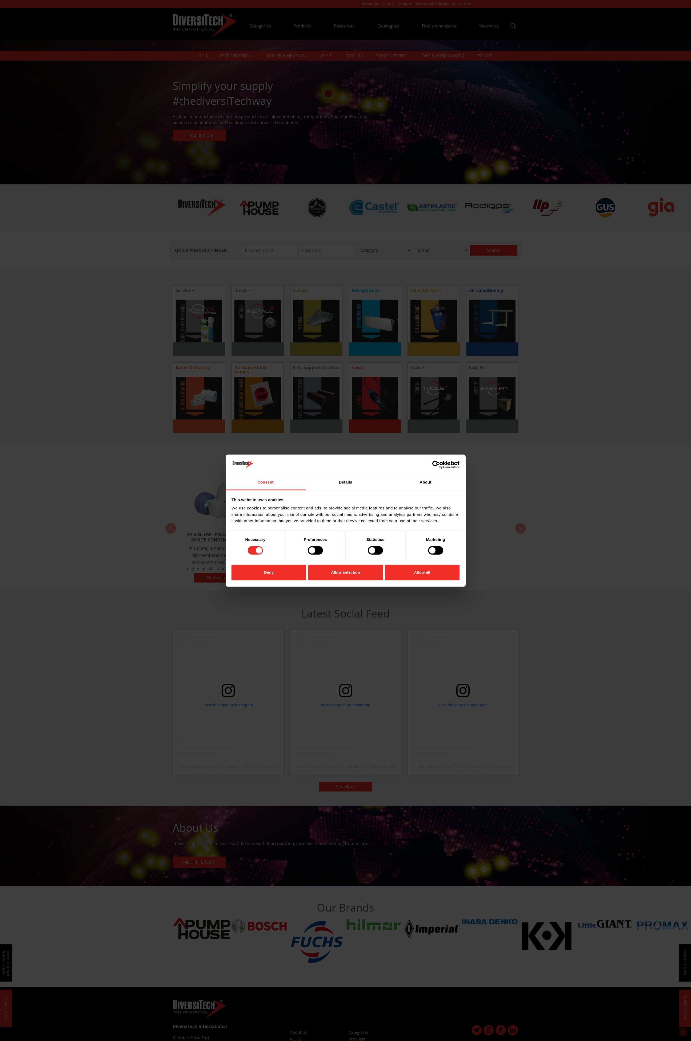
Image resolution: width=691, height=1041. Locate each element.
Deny (269, 572)
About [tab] (426, 482)
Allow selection (345, 572)
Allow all (422, 572)
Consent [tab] (265, 482)
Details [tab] (345, 482)
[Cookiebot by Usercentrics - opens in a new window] (436, 465)
